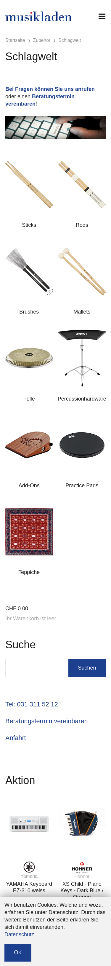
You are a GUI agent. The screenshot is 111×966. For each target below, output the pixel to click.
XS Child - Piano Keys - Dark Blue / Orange (81, 890)
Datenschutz (19, 934)
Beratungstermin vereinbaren (46, 721)
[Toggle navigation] (102, 16)
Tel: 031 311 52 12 (31, 704)
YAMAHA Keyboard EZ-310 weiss (29, 887)
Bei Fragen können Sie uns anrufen (50, 89)
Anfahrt (15, 738)
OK (18, 952)
